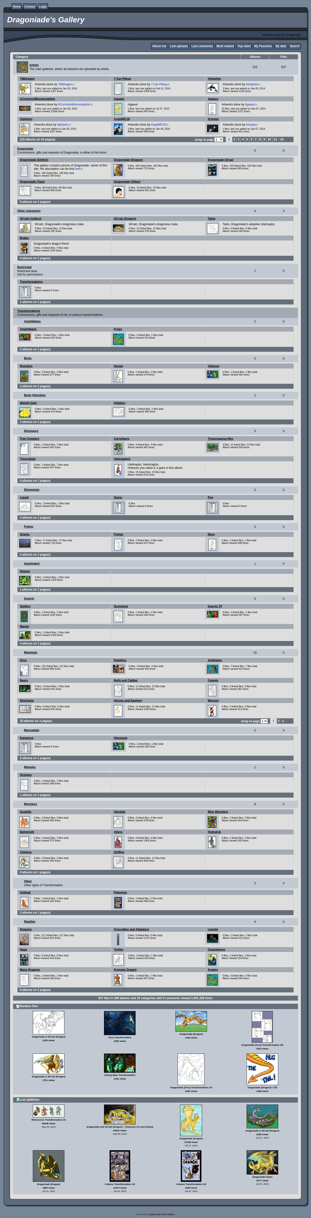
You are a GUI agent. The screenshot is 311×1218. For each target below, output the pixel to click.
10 (269, 139)
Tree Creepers (29, 438)
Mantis (24, 626)
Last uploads (179, 46)
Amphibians (32, 321)
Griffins (119, 852)
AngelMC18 (122, 119)
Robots (25, 571)
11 (275, 139)
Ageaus (213, 99)
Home (17, 6)
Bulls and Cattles (125, 680)
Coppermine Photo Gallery (161, 1214)
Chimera (26, 852)
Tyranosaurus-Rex (220, 438)
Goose (118, 366)
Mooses (213, 700)
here (78, 169)
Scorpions (121, 606)
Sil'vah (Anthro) (31, 218)
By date (281, 46)
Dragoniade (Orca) (220, 160)
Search (295, 46)
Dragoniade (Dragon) (128, 160)
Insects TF (215, 606)
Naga (23, 949)
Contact (29, 6)
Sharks (25, 534)
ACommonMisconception (37, 99)
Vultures (213, 366)
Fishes (28, 526)
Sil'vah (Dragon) (125, 218)
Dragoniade (25, 148)
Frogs (118, 329)
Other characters (29, 211)
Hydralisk (214, 832)
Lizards (213, 929)
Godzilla (25, 812)
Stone (118, 497)
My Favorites (263, 46)
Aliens (118, 832)
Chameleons (216, 949)
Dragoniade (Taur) (32, 181)
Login (43, 6)
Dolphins (120, 660)
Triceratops (28, 459)
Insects (29, 598)
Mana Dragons (30, 969)
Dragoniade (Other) (127, 181)
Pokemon (120, 892)
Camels (213, 680)
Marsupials (31, 730)
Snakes (213, 969)
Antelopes (215, 660)
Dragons (26, 929)
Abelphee (214, 78)
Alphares (26, 119)
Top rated (244, 46)
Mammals (30, 652)
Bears (24, 680)
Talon (211, 218)
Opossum (120, 738)
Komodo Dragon (125, 969)
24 (282, 139)
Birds (28, 358)
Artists (34, 65)
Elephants (27, 700)
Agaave (119, 99)
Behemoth (27, 832)
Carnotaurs (121, 438)
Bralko (24, 238)
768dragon (27, 78)
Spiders (25, 606)
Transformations (31, 281)
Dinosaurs (31, 431)
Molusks (30, 767)
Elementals (31, 489)
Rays (211, 534)
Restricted (24, 267)
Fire (210, 497)
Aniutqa (213, 119)
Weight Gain (28, 403)
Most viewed (225, 46)
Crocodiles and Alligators (131, 929)
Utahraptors (122, 459)
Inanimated (31, 563)
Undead (25, 892)
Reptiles (29, 921)
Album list (159, 46)
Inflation (119, 403)
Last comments (202, 46)
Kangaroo (27, 738)
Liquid (24, 497)
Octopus (26, 775)
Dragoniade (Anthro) (34, 160)
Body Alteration (35, 395)
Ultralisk (119, 812)
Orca (23, 660)
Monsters (30, 804)
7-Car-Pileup (122, 78)
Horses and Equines (128, 700)
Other (28, 881)
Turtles (118, 949)
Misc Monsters (218, 812)
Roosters (26, 366)
